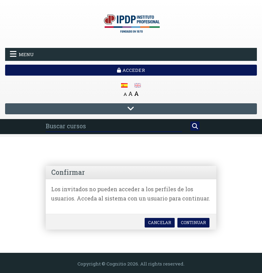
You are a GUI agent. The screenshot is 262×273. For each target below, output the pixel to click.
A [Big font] (136, 94)
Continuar (193, 222)
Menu (22, 54)
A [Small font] (125, 94)
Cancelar (159, 222)
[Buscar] (195, 126)
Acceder (131, 70)
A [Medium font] (130, 93)
